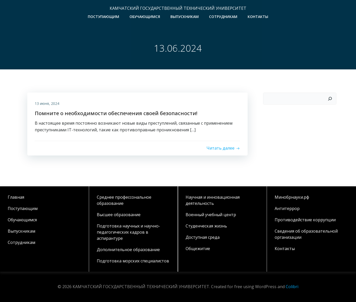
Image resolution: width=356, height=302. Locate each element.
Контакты (258, 16)
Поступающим (103, 16)
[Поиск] (330, 99)
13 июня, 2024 (47, 103)
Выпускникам (184, 16)
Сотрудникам (223, 16)
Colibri (292, 286)
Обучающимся (144, 16)
